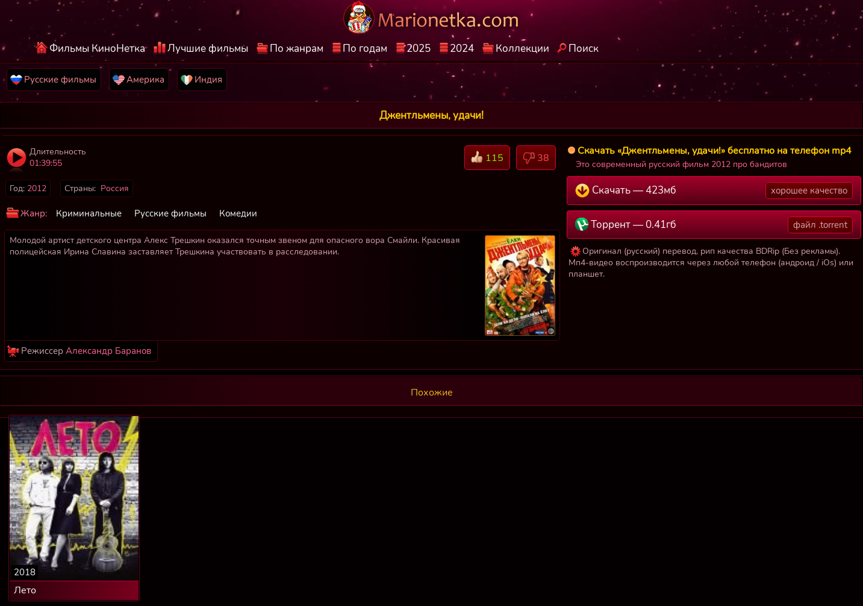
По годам (365, 48)
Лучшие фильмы (207, 48)
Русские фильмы (170, 213)
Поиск (584, 48)
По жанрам (296, 48)
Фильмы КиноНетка (97, 48)
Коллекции (522, 48)
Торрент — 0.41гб (714, 224)
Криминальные (89, 213)
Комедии (238, 213)
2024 (462, 48)
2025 (419, 48)
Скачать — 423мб (714, 190)
